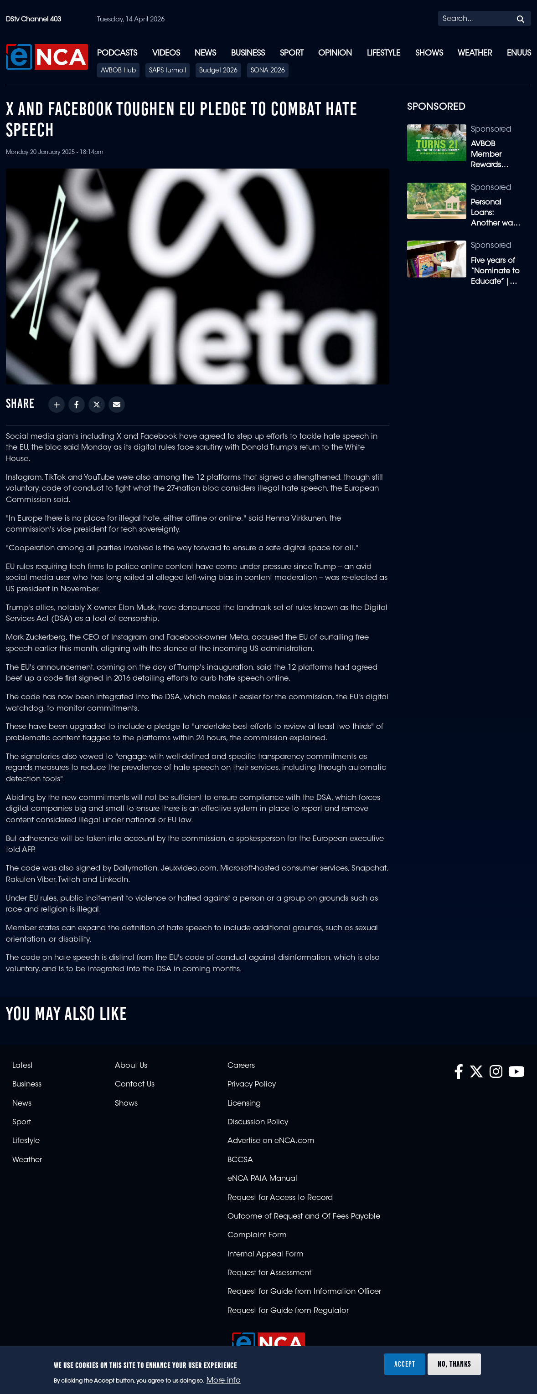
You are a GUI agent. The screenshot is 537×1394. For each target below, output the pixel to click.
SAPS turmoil (167, 71)
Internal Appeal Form (265, 1254)
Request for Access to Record (280, 1198)
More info (224, 1380)
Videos (166, 53)
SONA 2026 (268, 71)
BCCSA (240, 1160)
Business (248, 53)
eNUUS (519, 53)
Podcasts (117, 53)
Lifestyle (383, 53)
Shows (429, 53)
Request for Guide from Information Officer (304, 1292)
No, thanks (454, 1363)
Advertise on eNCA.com (271, 1141)
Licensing (244, 1103)
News (205, 53)
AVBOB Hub (118, 71)
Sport (292, 53)
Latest (22, 1066)
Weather (475, 53)
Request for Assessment (269, 1273)
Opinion (335, 53)
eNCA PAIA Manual (262, 1179)
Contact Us (135, 1084)
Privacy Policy (251, 1084)
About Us (131, 1066)
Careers (241, 1066)
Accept (404, 1363)
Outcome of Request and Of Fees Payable (303, 1216)
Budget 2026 (218, 71)
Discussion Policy (257, 1122)
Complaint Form (257, 1235)
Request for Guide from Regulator (288, 1311)
